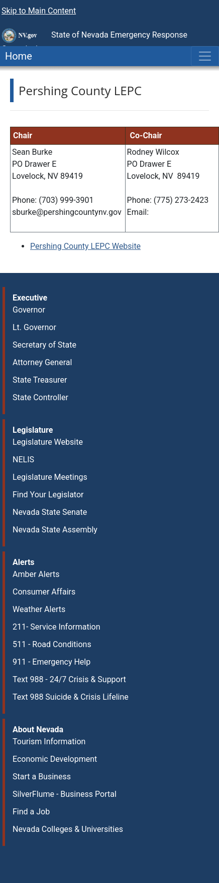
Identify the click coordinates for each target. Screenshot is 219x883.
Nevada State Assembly (55, 529)
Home (16, 56)
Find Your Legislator (48, 494)
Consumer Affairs (44, 592)
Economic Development (55, 759)
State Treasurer (40, 380)
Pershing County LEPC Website (85, 246)
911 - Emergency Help (51, 662)
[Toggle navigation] (205, 56)
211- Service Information (56, 627)
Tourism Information (49, 741)
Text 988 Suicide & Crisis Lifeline (71, 697)
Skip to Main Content (39, 11)
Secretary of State (44, 345)
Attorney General (42, 362)
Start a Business (42, 776)
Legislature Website (48, 442)
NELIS (23, 459)
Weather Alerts (39, 609)
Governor (29, 310)
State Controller (40, 397)
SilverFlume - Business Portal (65, 794)
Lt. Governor (34, 327)
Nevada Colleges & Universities (68, 829)
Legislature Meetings (50, 477)
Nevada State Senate (50, 512)
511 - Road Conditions (52, 644)
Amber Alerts (36, 574)
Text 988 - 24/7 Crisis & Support (69, 679)
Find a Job (31, 811)
